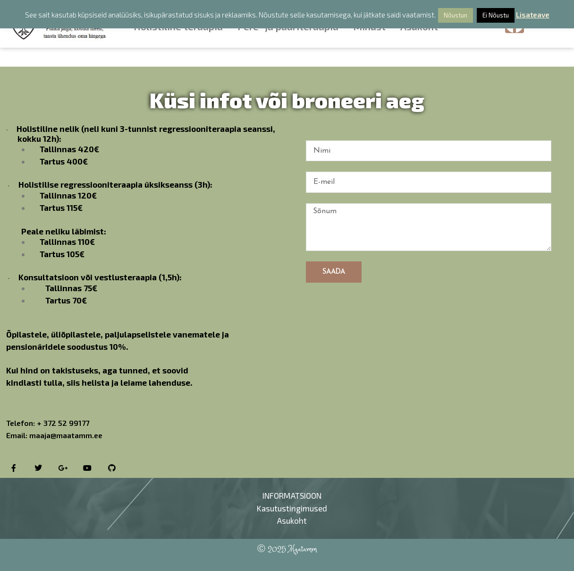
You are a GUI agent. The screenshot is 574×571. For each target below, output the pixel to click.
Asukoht (292, 520)
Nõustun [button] (455, 15)
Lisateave (532, 14)
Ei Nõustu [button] (495, 15)
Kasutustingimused (292, 508)
